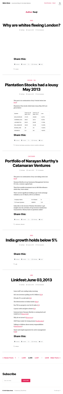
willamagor (41, 145)
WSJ (41, 295)
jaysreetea (27, 145)
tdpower (23, 224)
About (53, 3)
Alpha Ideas (6, 3)
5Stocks (29, 80)
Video (31, 20)
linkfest (17, 346)
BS (30, 298)
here (15, 102)
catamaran (17, 224)
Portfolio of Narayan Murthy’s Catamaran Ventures (31, 163)
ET (38, 305)
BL (34, 309)
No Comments (40, 30)
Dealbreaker (39, 321)
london (16, 69)
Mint (36, 302)
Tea (35, 80)
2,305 (24, 358)
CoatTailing (31, 156)
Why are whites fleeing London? (31, 25)
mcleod (32, 145)
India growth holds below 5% (31, 240)
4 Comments (40, 170)
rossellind (36, 145)
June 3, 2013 (31, 30)
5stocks (17, 145)
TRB (15, 332)
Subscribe (26, 380)
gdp (16, 264)
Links (31, 275)
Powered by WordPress (20, 390)
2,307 (37, 358)
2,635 (47, 358)
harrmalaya (22, 145)
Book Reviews (47, 3)
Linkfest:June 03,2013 (31, 280)
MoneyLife (25, 314)
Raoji (23, 30)
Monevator (29, 317)
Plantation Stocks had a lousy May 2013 (31, 87)
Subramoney (18, 326)
